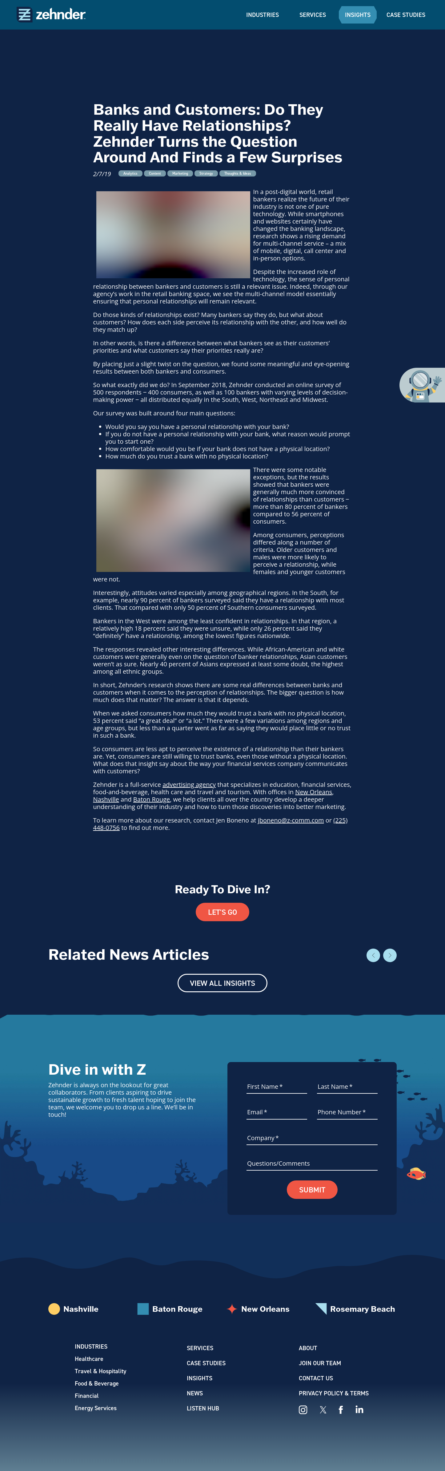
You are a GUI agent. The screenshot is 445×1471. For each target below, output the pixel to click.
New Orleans (313, 792)
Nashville (106, 799)
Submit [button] (312, 1190)
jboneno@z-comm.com (291, 820)
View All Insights (222, 983)
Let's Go (222, 912)
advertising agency (189, 784)
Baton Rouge (151, 799)
